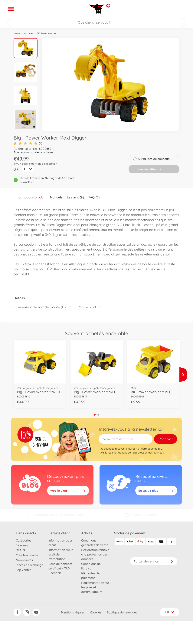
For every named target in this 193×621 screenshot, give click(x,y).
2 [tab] (98, 415)
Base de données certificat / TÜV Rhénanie (60, 568)
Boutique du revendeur (123, 612)
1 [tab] (95, 415)
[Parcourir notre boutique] (96, 22)
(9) (28, 143)
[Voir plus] (183, 374)
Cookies (95, 612)
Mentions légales (73, 612)
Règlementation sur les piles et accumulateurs (95, 587)
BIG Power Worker (46, 33)
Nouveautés (24, 560)
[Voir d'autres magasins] (108, 6)
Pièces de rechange (29, 565)
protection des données (149, 452)
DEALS (20, 550)
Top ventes (23, 570)
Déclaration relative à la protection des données (95, 554)
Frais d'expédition (46, 163)
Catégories (23, 540)
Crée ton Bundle (27, 555)
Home (17, 33)
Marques (28, 33)
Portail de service (153, 561)
